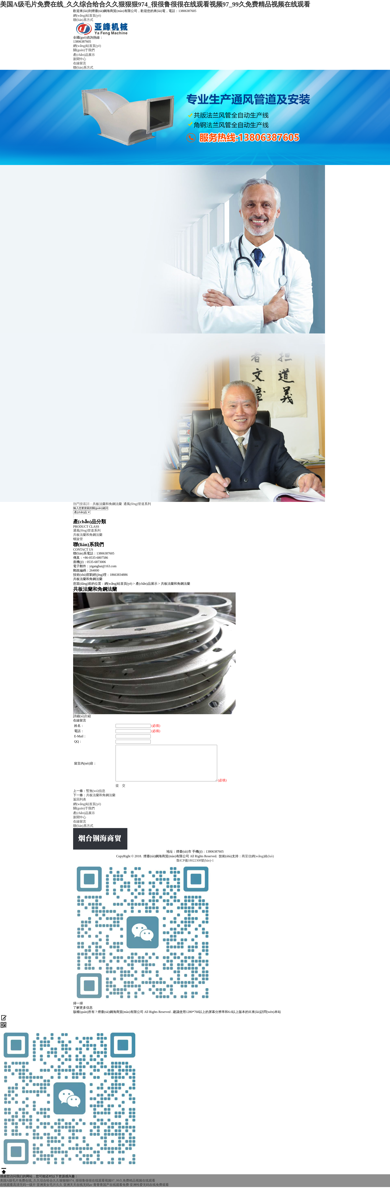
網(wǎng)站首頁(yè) (87, 15)
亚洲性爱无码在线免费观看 (149, 1184)
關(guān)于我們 (84, 50)
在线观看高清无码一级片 (18, 1184)
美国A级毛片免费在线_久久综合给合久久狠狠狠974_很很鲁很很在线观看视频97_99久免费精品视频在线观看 (155, 4)
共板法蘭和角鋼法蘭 (107, 504)
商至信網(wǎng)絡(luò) (258, 856)
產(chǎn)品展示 (84, 54)
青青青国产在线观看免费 (111, 1184)
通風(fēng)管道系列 (137, 504)
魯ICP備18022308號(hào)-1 (195, 860)
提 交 (120, 785)
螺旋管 (78, 539)
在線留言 (79, 63)
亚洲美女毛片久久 (50, 1184)
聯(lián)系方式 (83, 20)
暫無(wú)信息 (95, 791)
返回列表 (79, 799)
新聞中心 (79, 59)
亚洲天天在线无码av (77, 1184)
